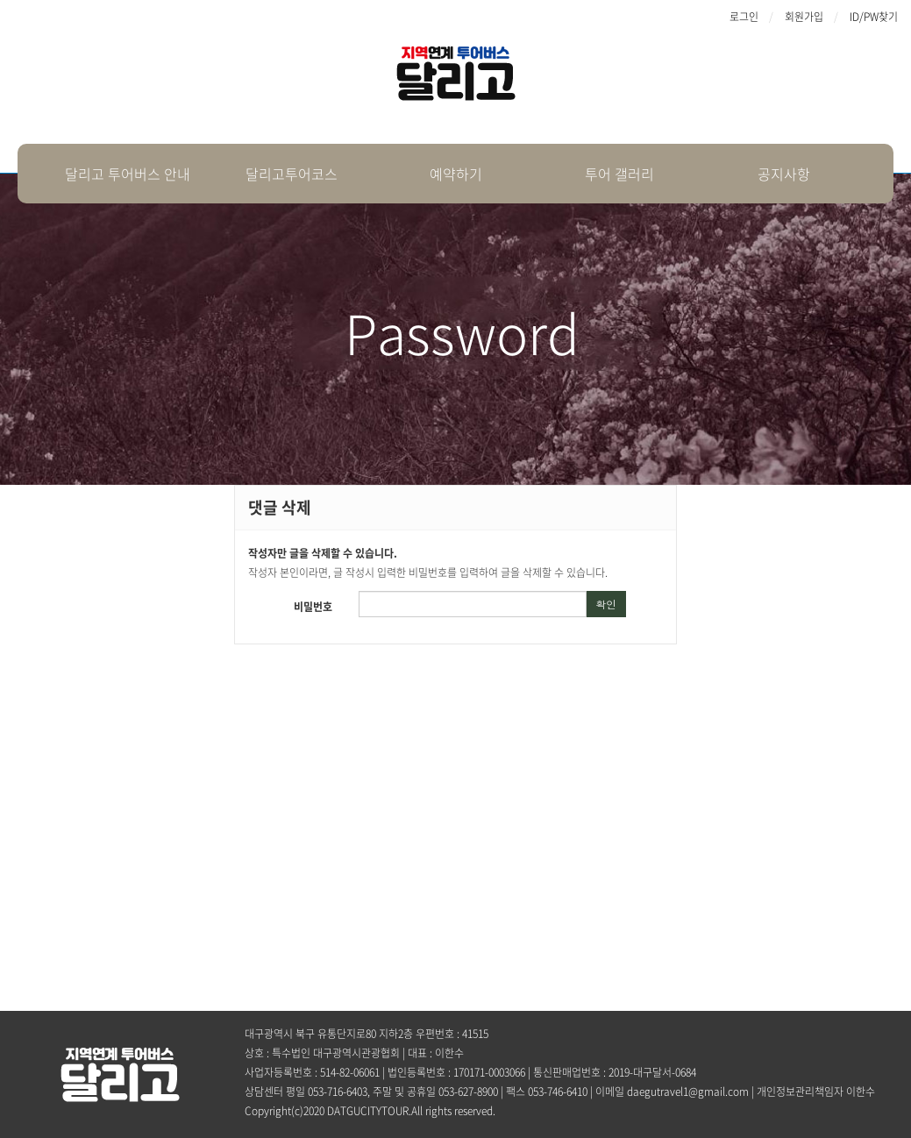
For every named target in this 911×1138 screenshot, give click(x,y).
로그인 (744, 17)
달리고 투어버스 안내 (127, 173)
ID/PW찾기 (874, 17)
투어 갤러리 (619, 173)
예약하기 (456, 173)
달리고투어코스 (292, 173)
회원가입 (804, 17)
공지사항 (784, 173)
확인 (605, 603)
